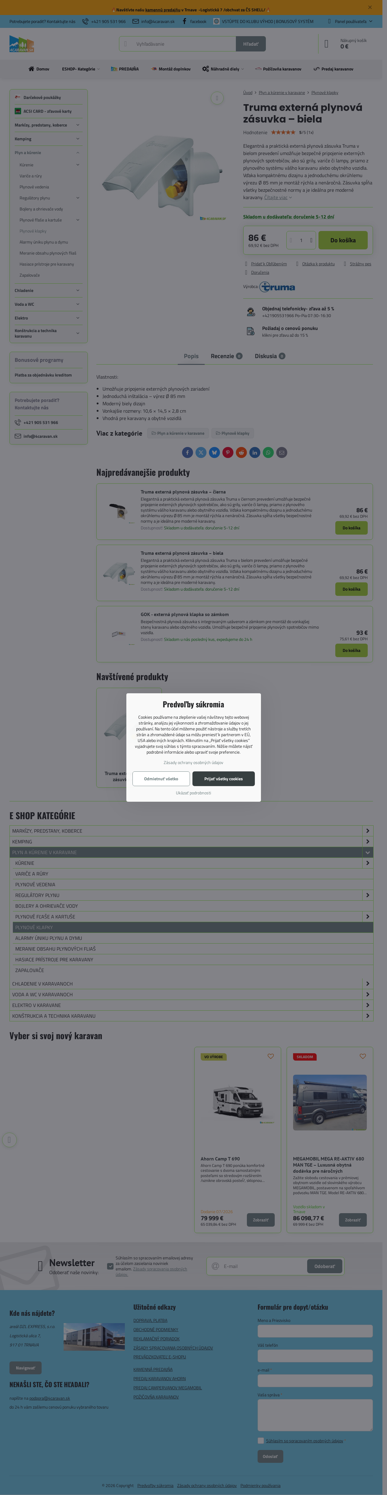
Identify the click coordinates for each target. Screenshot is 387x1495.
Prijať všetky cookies (223, 778)
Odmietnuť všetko (161, 778)
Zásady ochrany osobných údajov (193, 762)
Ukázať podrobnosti (193, 793)
